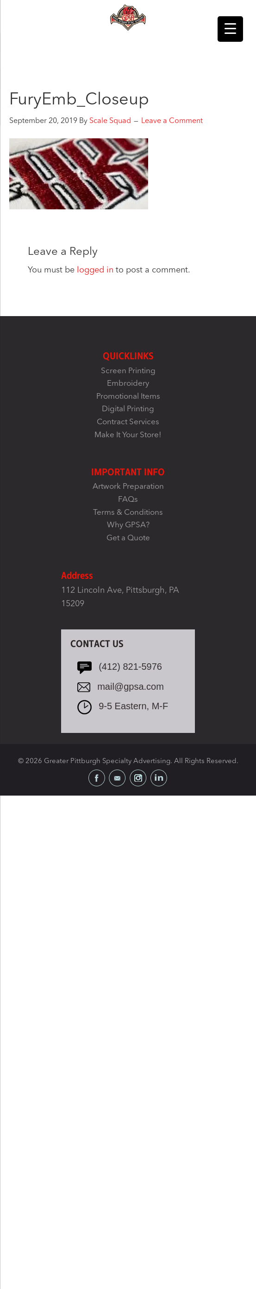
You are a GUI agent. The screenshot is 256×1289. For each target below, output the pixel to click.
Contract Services (128, 422)
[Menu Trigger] (230, 29)
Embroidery (128, 384)
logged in (95, 270)
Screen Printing (128, 371)
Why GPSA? (128, 525)
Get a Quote (128, 538)
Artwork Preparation (128, 487)
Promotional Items (128, 397)
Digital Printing (128, 409)
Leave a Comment (172, 121)
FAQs (128, 500)
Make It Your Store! (128, 435)
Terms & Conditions (128, 513)
